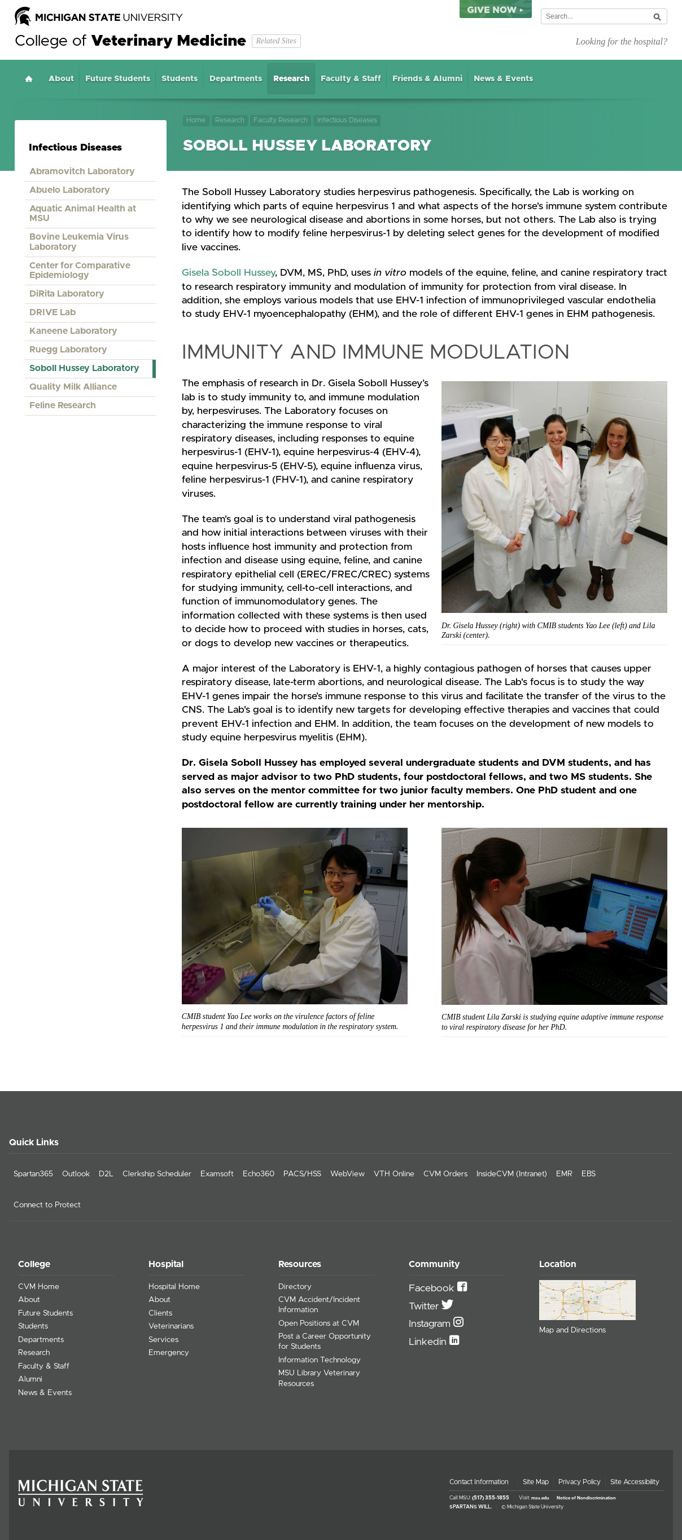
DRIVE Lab (52, 312)
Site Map (536, 1482)
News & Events (503, 79)
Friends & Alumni (427, 79)
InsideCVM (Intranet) (511, 1174)
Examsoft (217, 1174)
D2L (106, 1174)
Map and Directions (572, 1330)
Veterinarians (171, 1326)
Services (163, 1340)
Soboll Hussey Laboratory (84, 368)
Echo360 (258, 1174)
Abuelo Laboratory (69, 190)
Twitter (425, 1306)
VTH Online (394, 1174)
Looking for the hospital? (621, 41)
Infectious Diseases (347, 120)
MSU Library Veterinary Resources (319, 1378)
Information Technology (319, 1360)
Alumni (30, 1379)
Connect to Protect (47, 1205)
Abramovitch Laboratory (82, 171)
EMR (564, 1174)
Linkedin (429, 1342)
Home (29, 78)
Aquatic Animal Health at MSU (82, 213)
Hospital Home (174, 1287)
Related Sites (276, 41)
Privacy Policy (579, 1482)
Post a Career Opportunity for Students (324, 1341)
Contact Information (479, 1482)
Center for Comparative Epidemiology (79, 270)
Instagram (431, 1324)
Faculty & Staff (351, 79)
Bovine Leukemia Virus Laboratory (79, 241)
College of (130, 41)
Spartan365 (33, 1174)
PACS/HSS (302, 1174)
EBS (589, 1174)
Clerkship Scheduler (157, 1174)
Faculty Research (280, 120)
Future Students (117, 79)
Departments (235, 79)
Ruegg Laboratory (68, 349)
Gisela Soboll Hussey (228, 273)
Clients (160, 1313)
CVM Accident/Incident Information (319, 1305)
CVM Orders (445, 1174)
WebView (347, 1174)
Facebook (433, 1288)
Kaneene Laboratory (73, 331)
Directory (295, 1287)
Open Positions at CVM (318, 1323)
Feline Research (62, 405)
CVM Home (38, 1287)
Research (291, 79)
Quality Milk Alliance (73, 386)
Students (179, 79)
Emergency (168, 1353)
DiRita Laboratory (66, 293)
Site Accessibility (634, 1482)
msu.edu (540, 1498)
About (61, 79)
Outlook (76, 1174)
